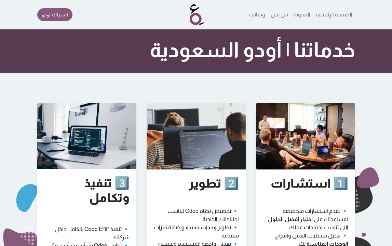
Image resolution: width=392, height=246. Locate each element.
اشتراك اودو (55, 14)
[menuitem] (334, 15)
